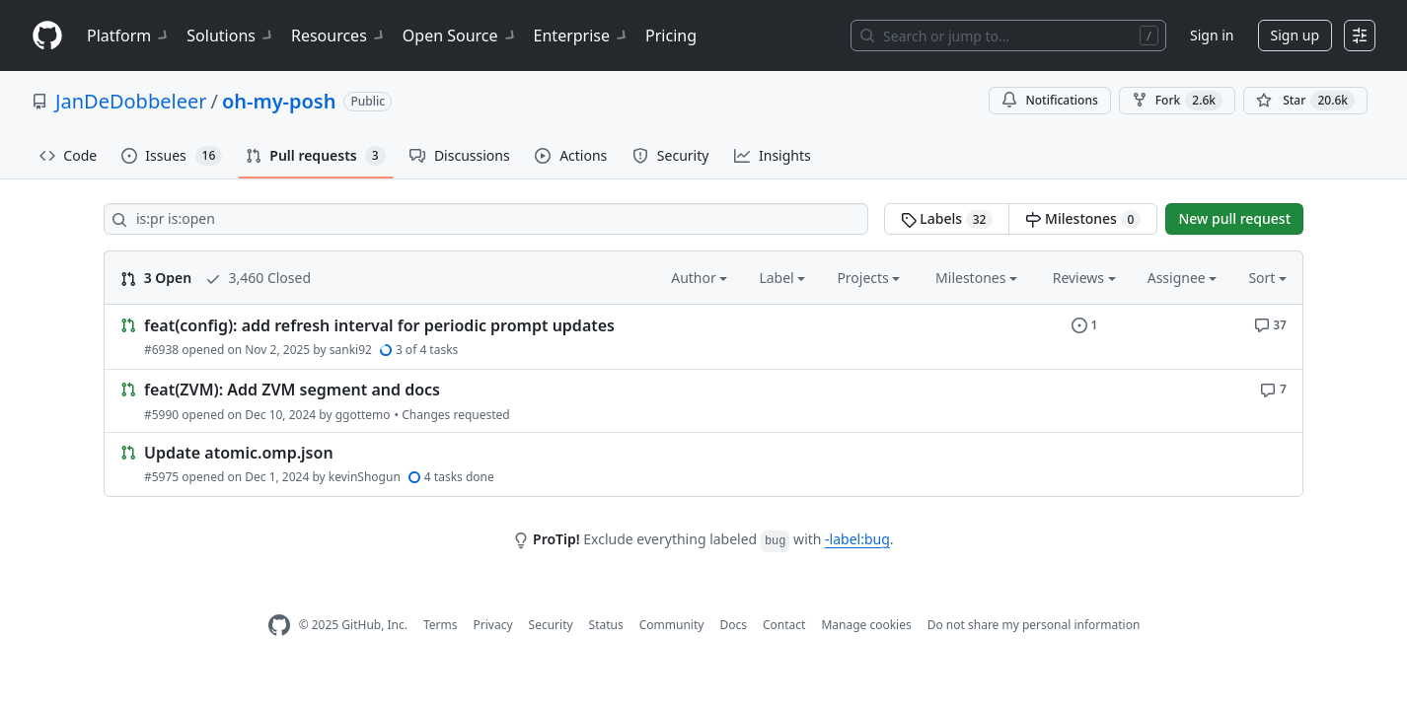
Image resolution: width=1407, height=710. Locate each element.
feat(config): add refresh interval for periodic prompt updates (379, 325)
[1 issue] (1085, 324)
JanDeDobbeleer (130, 101)
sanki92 (351, 349)
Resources (339, 35)
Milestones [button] (976, 277)
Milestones (1083, 219)
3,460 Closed (258, 277)
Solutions (230, 35)
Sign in (1211, 35)
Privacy (493, 624)
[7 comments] (1273, 388)
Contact (784, 624)
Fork (1177, 100)
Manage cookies (866, 624)
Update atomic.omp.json (238, 452)
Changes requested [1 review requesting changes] (455, 414)
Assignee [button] (1183, 277)
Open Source (460, 35)
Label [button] (782, 277)
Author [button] (699, 277)
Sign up (1295, 35)
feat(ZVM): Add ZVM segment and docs (292, 390)
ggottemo (363, 414)
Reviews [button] (1084, 277)
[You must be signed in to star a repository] (1305, 100)
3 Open (155, 277)
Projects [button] (868, 277)
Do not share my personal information (1034, 624)
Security (551, 624)
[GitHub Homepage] (279, 625)
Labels (947, 219)
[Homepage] (47, 36)
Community (671, 624)
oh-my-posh (279, 101)
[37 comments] (1270, 324)
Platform (129, 35)
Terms (440, 624)
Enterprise (581, 35)
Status (606, 624)
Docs (733, 624)
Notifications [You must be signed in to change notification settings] (1049, 100)
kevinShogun (365, 476)
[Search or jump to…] (1008, 35)
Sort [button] (1267, 277)
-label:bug (857, 539)
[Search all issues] (486, 219)
